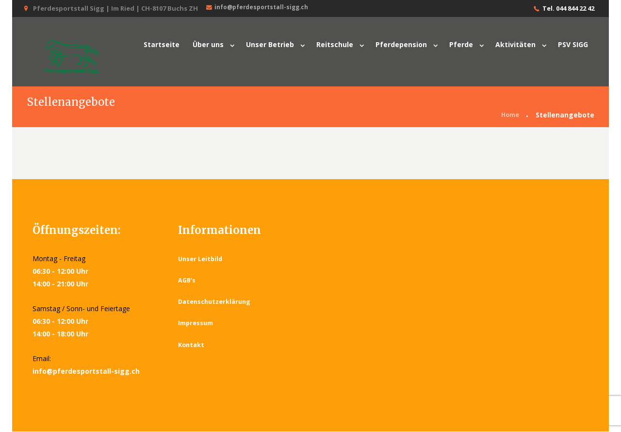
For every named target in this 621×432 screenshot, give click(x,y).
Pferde (461, 44)
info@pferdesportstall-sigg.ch (260, 8)
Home (509, 115)
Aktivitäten (515, 44)
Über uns (208, 44)
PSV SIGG (573, 44)
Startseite (162, 44)
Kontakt (191, 345)
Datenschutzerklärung (215, 302)
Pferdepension (401, 44)
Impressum (196, 323)
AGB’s (187, 281)
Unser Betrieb (270, 44)
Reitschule (334, 44)
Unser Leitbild (201, 259)
